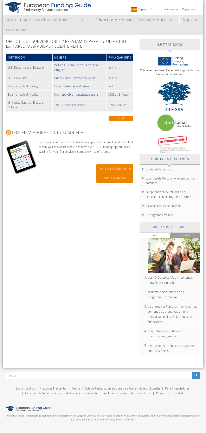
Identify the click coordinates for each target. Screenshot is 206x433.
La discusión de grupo (159, 169)
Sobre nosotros (25, 388)
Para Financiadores (177, 388)
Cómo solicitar (16, 30)
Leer (161, 235)
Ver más (120, 118)
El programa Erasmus (159, 215)
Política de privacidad (169, 393)
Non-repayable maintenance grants (76, 94)
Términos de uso (141, 393)
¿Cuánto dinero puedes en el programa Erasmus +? (166, 294)
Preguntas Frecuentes (53, 388)
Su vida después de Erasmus (163, 206)
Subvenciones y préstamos (114, 20)
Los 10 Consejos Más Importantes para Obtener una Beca (170, 280)
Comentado (185, 235)
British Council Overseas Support (74, 78)
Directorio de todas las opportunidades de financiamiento (61, 393)
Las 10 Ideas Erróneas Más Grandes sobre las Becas (172, 348)
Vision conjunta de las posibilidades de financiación (40, 20)
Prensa (75, 388)
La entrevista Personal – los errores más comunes (171, 181)
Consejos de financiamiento (157, 20)
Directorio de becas (114, 393)
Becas (85, 20)
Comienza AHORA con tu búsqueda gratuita (115, 173)
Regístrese (188, 9)
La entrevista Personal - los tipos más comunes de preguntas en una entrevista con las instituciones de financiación (172, 314)
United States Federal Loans (71, 86)
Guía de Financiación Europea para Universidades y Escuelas (122, 388)
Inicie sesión (170, 9)
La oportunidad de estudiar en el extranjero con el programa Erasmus (168, 194)
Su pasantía (191, 20)
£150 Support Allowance (69, 105)
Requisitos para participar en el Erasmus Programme (168, 333)
